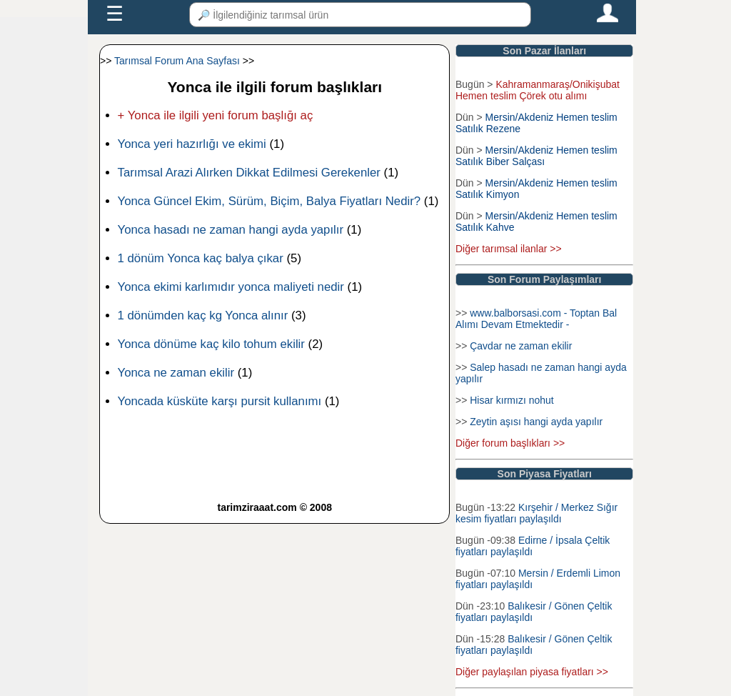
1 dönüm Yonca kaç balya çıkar (200, 258)
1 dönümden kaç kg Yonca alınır (203, 315)
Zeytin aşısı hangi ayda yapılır (536, 421)
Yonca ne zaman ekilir (176, 372)
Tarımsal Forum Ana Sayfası (177, 60)
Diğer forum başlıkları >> (510, 443)
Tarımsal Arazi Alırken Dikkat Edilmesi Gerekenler (249, 172)
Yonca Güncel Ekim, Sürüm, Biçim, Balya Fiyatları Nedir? (269, 201)
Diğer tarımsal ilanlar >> (508, 248)
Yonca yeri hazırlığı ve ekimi (192, 144)
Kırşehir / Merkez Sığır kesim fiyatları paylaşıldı (536, 513)
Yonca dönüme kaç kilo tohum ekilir (211, 344)
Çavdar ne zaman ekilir (521, 346)
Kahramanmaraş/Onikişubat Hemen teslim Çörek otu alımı (537, 90)
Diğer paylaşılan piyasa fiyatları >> (531, 671)
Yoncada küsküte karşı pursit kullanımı (220, 401)
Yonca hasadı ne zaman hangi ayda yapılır (231, 230)
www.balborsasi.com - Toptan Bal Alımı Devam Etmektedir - (536, 318)
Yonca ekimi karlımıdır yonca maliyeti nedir (231, 287)
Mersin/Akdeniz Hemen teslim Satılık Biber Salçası (536, 155)
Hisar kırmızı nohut (511, 400)
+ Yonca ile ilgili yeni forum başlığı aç (215, 115)
